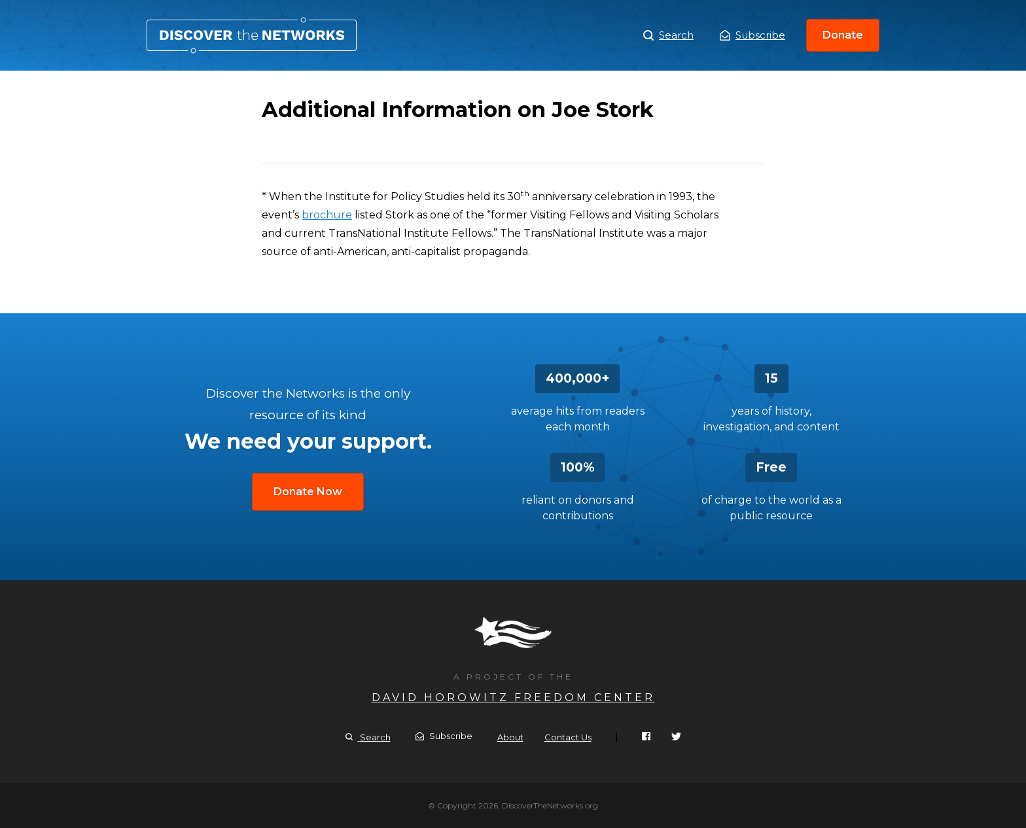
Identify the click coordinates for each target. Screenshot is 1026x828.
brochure (327, 215)
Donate (843, 35)
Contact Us (568, 737)
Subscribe (752, 35)
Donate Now (308, 491)
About (510, 737)
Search (668, 35)
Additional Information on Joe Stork (252, 35)
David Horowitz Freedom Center (513, 697)
